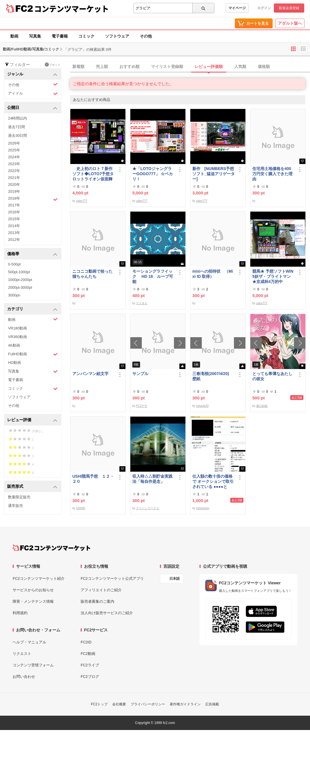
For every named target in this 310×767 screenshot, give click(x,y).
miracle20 (202, 405)
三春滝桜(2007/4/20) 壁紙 (212, 376)
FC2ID (86, 642)
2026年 (14, 143)
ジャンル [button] (32, 74)
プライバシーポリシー (148, 704)
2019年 (14, 191)
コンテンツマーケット (71, 8)
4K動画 (14, 345)
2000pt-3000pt (20, 287)
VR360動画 (17, 337)
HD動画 (14, 362)
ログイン (264, 8)
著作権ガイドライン (185, 704)
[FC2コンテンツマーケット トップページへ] (51, 548)
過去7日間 (16, 127)
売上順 (102, 66)
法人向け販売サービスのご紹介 (107, 613)
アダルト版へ (290, 23)
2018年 (33, 199)
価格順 (264, 66)
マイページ (237, 8)
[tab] (190, 67)
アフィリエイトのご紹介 (101, 590)
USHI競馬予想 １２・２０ (93, 479)
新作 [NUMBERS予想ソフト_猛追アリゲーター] (213, 173)
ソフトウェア (117, 36)
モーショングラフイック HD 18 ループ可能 (152, 276)
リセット (53, 65)
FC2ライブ (90, 665)
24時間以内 (17, 118)
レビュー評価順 (209, 66)
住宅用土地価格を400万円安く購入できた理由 (272, 173)
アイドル (33, 93)
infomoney (202, 508)
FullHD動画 (33, 354)
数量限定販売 (19, 497)
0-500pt (14, 264)
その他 (146, 36)
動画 (14, 36)
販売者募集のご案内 (97, 601)
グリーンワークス (147, 508)
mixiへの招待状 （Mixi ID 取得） (212, 274)
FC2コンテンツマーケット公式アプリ (112, 578)
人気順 (240, 66)
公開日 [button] (32, 108)
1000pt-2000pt (20, 280)
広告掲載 (212, 704)
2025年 (14, 150)
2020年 (14, 184)
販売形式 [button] (32, 486)
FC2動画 (88, 653)
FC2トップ (99, 704)
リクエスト (22, 653)
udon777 (81, 200)
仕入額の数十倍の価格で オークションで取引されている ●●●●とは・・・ (213, 481)
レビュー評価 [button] (32, 420)
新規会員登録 (289, 8)
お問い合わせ (24, 676)
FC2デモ (141, 405)
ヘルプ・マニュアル (29, 642)
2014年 (14, 226)
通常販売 (15, 505)
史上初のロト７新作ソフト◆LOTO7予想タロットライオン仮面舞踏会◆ (93, 173)
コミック (86, 36)
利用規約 (20, 613)
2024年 (14, 157)
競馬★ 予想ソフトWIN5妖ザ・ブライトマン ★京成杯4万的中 (272, 276)
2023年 (14, 164)
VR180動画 (17, 328)
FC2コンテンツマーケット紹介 (39, 578)
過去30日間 (17, 135)
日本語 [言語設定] (174, 579)
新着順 (78, 66)
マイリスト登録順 (167, 66)
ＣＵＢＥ (142, 303)
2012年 (14, 239)
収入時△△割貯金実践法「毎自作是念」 (152, 479)
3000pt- (14, 295)
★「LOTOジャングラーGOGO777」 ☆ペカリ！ (152, 173)
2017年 (14, 205)
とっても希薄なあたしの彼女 (272, 376)
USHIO (80, 508)
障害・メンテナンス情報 (33, 601)
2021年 (14, 177)
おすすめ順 (129, 66)
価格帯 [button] (32, 254)
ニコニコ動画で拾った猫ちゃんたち (92, 274)
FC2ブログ (90, 676)
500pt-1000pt (19, 272)
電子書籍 (60, 36)
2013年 (14, 233)
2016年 (14, 212)
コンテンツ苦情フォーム (33, 665)
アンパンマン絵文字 (90, 373)
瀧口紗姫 (262, 405)
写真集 (35, 36)
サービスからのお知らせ (33, 590)
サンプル (140, 373)
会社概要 (119, 704)
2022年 (14, 171)
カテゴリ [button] (32, 309)
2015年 (14, 219)
